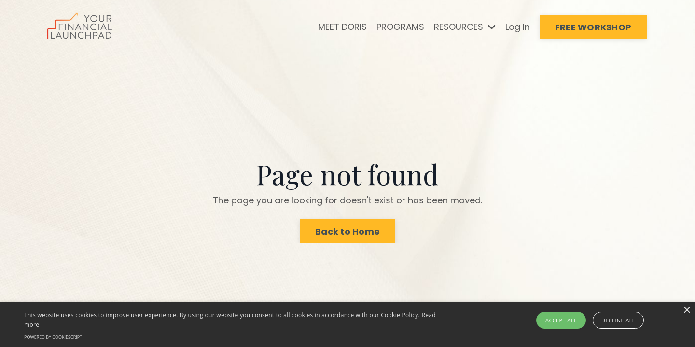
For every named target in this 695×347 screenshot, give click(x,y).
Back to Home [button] (347, 232)
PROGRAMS (400, 27)
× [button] (686, 310)
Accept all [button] (561, 320)
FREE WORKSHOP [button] (593, 27)
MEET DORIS (342, 27)
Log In (517, 27)
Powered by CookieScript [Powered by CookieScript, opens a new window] (53, 337)
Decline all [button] (618, 320)
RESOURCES (465, 27)
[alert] (347, 324)
